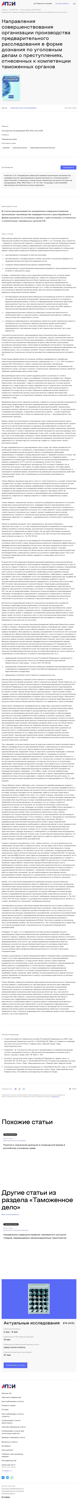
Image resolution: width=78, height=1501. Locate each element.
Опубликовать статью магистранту (11, 1422)
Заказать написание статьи (13, 1437)
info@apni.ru (55, 1096)
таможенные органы (20, 147)
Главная (4, 10)
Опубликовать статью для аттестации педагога (13, 1432)
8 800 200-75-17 (9, 1465)
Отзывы (5, 1409)
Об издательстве (9, 1460)
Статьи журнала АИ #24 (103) (30, 10)
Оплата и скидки (9, 1405)
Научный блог (7, 1450)
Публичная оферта (8, 1493)
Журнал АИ (6, 1393)
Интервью (6, 1446)
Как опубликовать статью (13, 1401)
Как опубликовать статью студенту (13, 1415)
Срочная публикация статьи (13, 1427)
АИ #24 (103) (13, 10)
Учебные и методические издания (12, 1455)
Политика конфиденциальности (13, 1488)
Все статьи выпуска (10, 1214)
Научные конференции (11, 1397)
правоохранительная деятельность (43, 147)
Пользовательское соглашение (13, 1491)
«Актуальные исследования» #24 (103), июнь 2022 (23, 131)
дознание (6, 147)
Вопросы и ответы (9, 1442)
